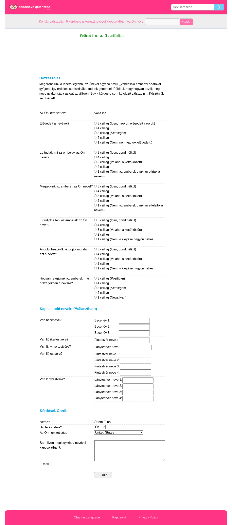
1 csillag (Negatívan (109, 297)
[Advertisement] (20, 88)
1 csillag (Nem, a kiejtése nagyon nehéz (123, 239)
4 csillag (101, 128)
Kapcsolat (119, 517)
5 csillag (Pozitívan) (109, 278)
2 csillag (101, 137)
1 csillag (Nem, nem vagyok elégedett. (122, 142)
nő (107, 422)
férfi (102, 422)
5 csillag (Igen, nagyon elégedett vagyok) (124, 123)
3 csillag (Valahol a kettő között (117, 162)
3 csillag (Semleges (109, 133)
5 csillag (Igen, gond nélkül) (115, 152)
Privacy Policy (148, 517)
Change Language (87, 517)
